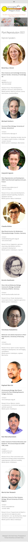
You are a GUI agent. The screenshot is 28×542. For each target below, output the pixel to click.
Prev (2, 22)
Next (25, 22)
